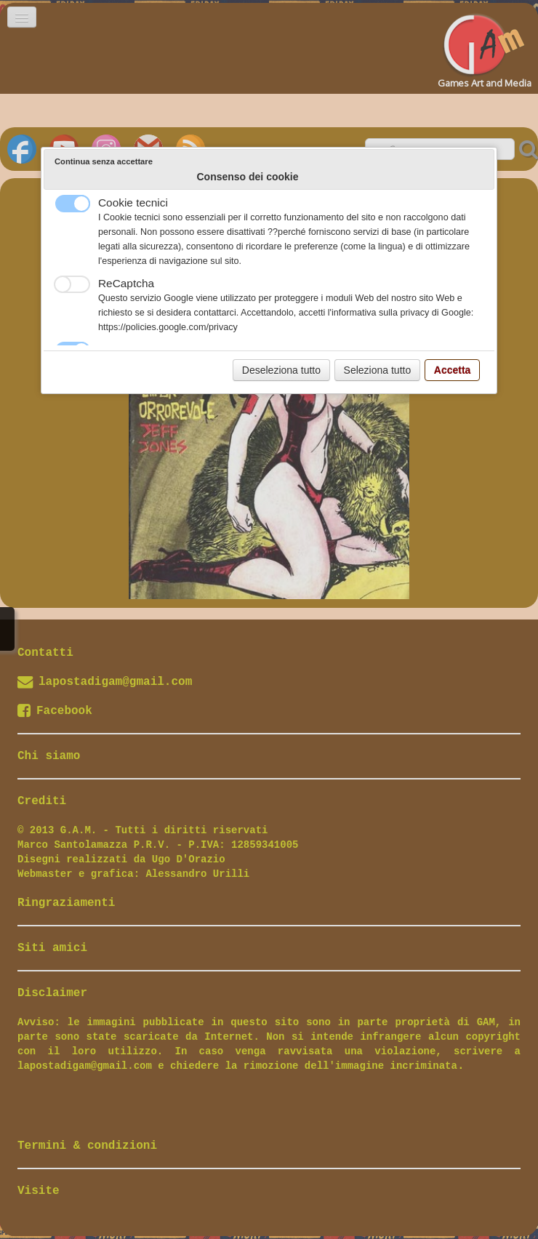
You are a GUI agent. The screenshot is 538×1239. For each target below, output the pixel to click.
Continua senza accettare (104, 161)
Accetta (452, 370)
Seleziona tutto (377, 370)
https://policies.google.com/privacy (168, 327)
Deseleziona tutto (281, 370)
